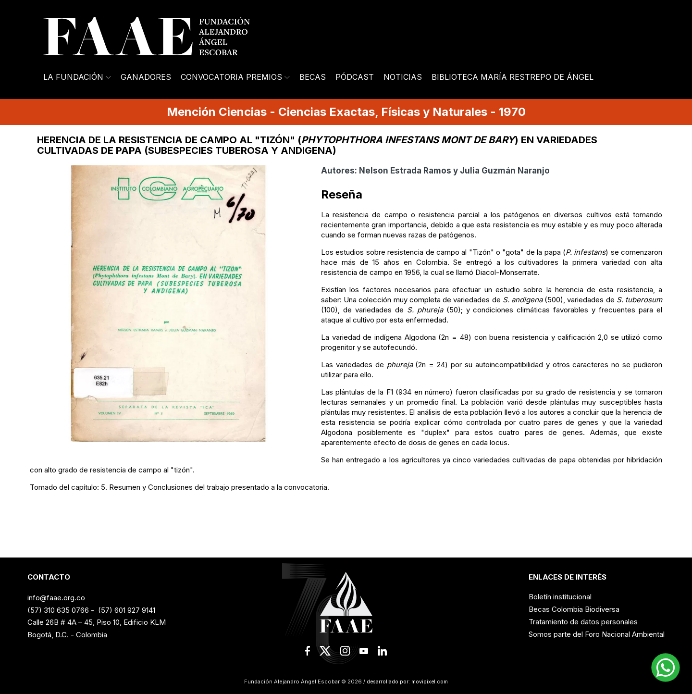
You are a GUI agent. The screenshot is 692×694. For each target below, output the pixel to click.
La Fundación (77, 77)
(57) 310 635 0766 (58, 610)
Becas (312, 77)
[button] (665, 667)
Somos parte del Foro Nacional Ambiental (597, 634)
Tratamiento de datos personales (583, 621)
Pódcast (354, 77)
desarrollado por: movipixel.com (406, 681)
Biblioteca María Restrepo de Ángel (512, 77)
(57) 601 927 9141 (126, 610)
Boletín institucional (560, 596)
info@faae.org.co (56, 597)
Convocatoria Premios (235, 77)
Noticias (402, 77)
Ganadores (146, 77)
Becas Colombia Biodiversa (574, 609)
